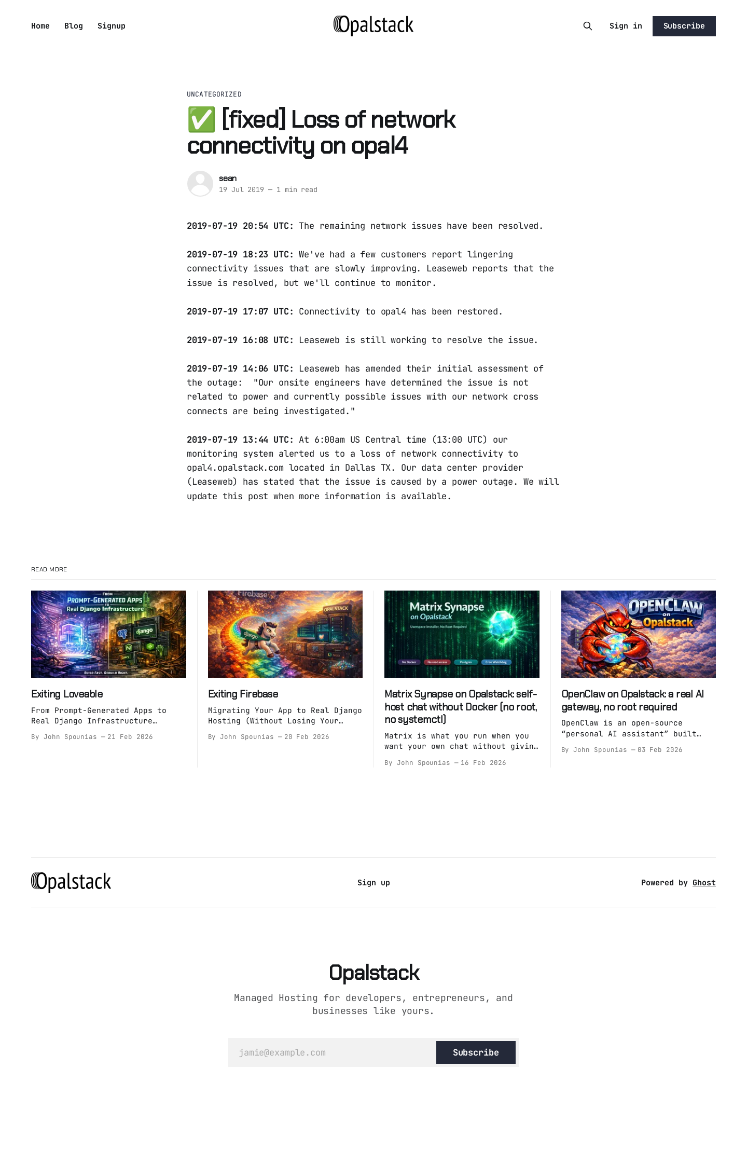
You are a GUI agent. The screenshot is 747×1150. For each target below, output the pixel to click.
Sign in (626, 26)
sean (228, 178)
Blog (73, 26)
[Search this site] (587, 26)
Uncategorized (214, 94)
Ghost (704, 883)
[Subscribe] (476, 1052)
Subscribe (684, 26)
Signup (112, 26)
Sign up (373, 883)
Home (40, 26)
